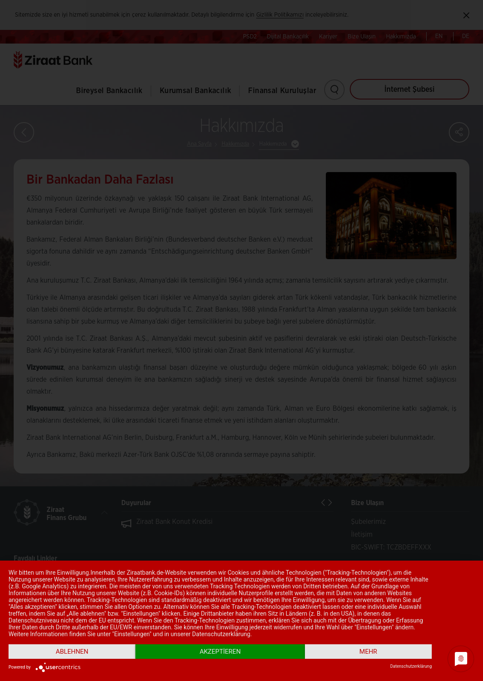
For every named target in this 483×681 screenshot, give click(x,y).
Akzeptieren (219, 651)
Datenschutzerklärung (411, 666)
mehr (369, 651)
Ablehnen (72, 651)
